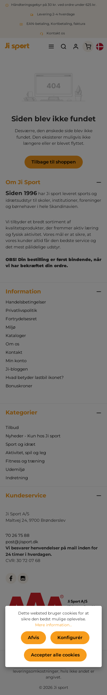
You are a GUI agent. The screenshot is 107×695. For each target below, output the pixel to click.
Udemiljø (15, 469)
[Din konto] (75, 46)
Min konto (16, 360)
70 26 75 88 (18, 535)
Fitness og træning (25, 461)
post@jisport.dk (22, 541)
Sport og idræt (20, 444)
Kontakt (14, 352)
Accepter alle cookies (55, 655)
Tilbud (12, 427)
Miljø (10, 327)
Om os (12, 344)
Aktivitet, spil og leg (26, 452)
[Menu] (51, 46)
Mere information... (53, 624)
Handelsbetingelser (26, 302)
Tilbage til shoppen (53, 162)
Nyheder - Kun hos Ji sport (33, 435)
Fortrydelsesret (21, 318)
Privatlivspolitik (21, 310)
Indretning (17, 477)
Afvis (33, 637)
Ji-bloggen (17, 369)
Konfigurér (69, 637)
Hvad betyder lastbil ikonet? (35, 377)
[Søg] (63, 46)
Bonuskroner (19, 385)
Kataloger (16, 335)
